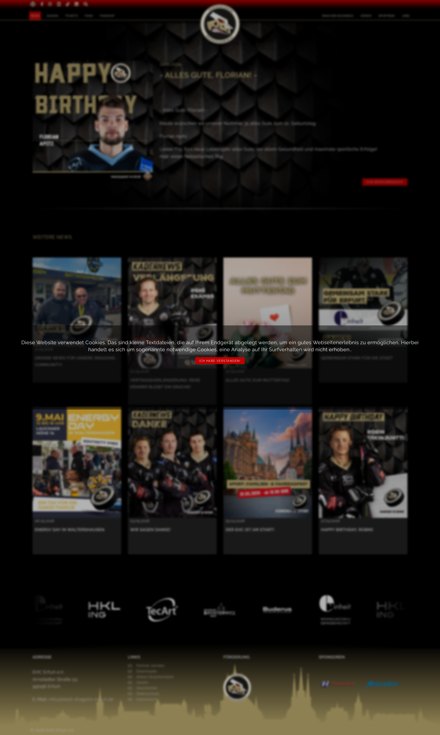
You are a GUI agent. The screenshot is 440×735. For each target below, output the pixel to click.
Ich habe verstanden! (220, 360)
